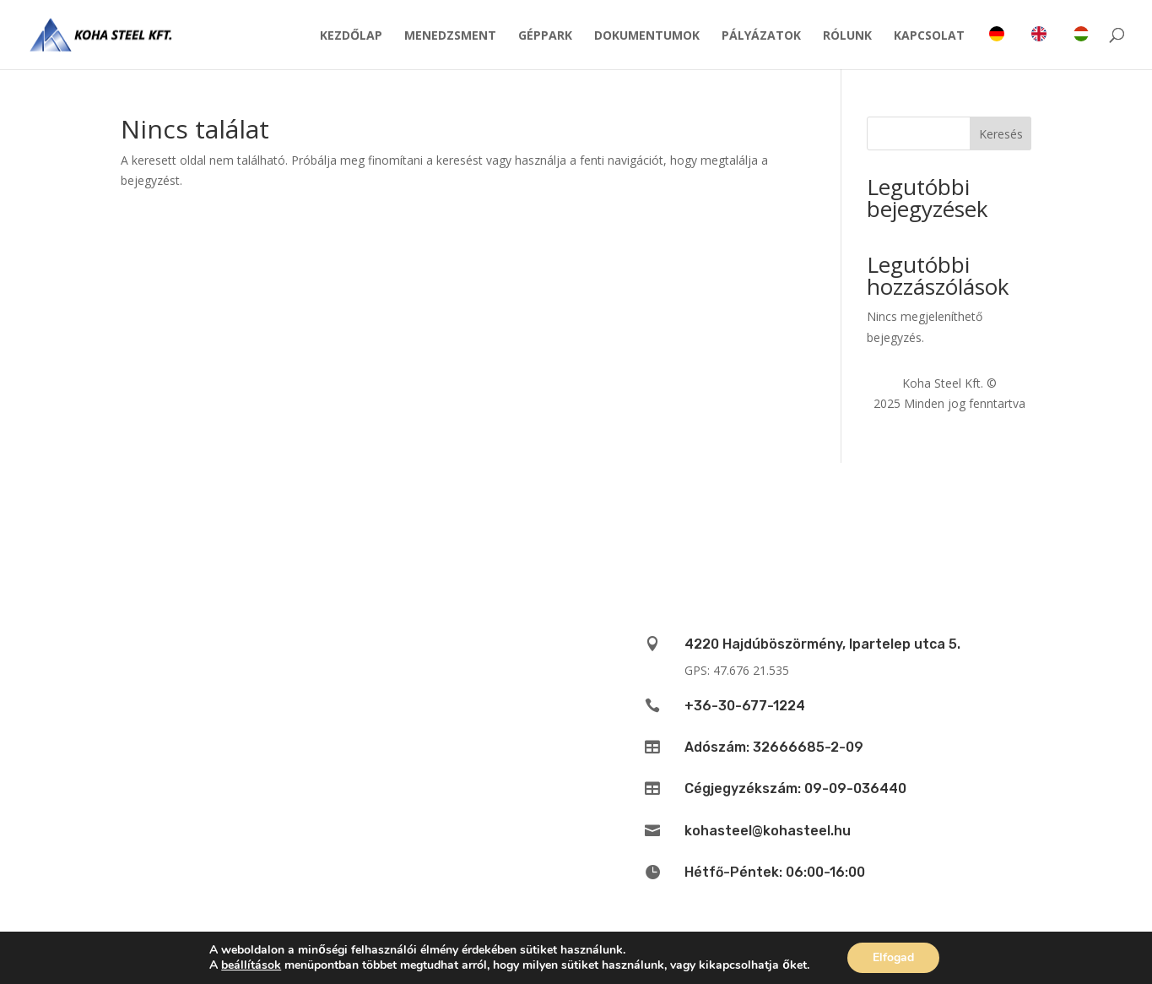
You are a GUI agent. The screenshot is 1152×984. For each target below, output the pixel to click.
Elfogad (893, 957)
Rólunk (847, 36)
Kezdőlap (351, 36)
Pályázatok (761, 36)
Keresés (1001, 134)
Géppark (545, 36)
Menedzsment (450, 36)
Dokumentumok (647, 36)
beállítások (251, 965)
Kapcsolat (929, 36)
